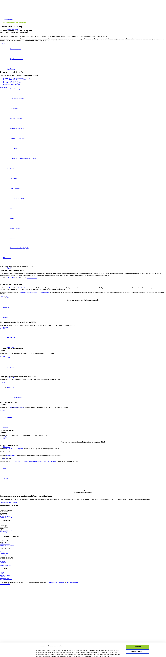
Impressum (61, 582)
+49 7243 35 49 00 (7, 514)
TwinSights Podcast (5, 565)
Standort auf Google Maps (7, 517)
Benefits (2, 573)
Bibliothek (3, 562)
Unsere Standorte (4, 578)
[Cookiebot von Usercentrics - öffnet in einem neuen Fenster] (25, 500)
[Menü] (6, 447)
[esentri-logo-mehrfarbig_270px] (12, 8)
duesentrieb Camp (5, 575)
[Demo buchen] (3, 43)
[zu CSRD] (2, 328)
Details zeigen (40, 500)
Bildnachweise (53, 582)
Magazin (2, 561)
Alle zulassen (137, 480)
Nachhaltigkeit (4, 555)
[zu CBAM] (2, 438)
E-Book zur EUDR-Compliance (14, 448)
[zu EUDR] (2, 356)
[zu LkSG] (2, 382)
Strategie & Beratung (12, 29)
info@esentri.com (5, 516)
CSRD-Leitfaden (10, 455)
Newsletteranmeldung (6, 579)
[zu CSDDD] (3, 410)
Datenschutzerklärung (72, 582)
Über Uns (2, 576)
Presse (1, 564)
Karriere (2, 572)
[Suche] (5, 437)
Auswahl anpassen (137, 485)
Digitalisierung (4, 553)
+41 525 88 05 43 (7, 530)
